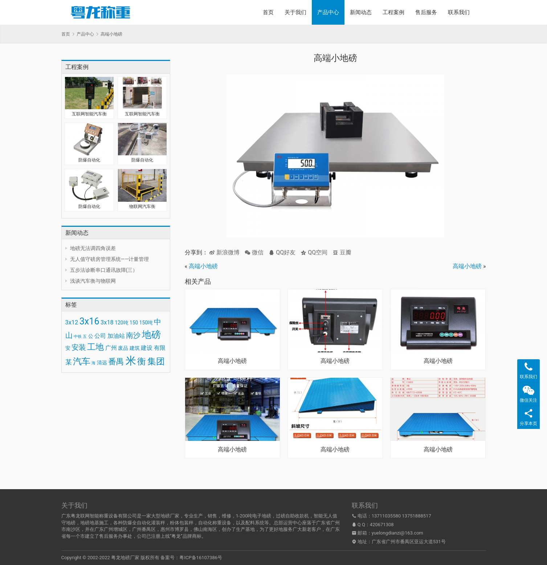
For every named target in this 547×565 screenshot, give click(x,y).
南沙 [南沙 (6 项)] (133, 335)
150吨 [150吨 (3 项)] (146, 323)
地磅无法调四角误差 (93, 248)
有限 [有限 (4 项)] (160, 347)
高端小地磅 (203, 266)
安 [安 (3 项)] (67, 348)
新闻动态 (361, 12)
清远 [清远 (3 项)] (102, 362)
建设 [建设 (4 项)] (146, 347)
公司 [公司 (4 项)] (100, 335)
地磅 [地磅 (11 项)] (151, 334)
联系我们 (459, 12)
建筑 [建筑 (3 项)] (135, 348)
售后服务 (426, 12)
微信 (254, 252)
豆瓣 (341, 252)
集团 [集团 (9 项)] (156, 361)
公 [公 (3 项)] (90, 336)
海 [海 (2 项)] (93, 363)
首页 (268, 12)
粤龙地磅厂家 (125, 557)
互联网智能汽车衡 (89, 113)
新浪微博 (224, 252)
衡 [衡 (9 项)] (141, 361)
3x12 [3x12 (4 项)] (71, 322)
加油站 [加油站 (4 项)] (116, 335)
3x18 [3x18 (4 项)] (107, 322)
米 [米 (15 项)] (131, 361)
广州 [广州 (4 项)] (111, 347)
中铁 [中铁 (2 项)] (78, 336)
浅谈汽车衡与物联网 (93, 281)
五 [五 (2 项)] (85, 336)
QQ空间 (314, 252)
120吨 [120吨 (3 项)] (121, 323)
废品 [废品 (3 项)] (123, 348)
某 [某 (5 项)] (68, 362)
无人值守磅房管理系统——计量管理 (109, 259)
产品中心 (328, 12)
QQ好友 (282, 252)
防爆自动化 (89, 160)
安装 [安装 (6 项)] (79, 347)
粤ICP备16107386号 (200, 557)
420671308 (382, 524)
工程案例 (393, 12)
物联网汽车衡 (142, 206)
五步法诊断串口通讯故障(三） (104, 270)
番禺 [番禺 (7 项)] (116, 361)
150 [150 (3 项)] (134, 323)
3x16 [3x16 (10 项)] (89, 321)
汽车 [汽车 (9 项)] (81, 361)
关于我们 (295, 12)
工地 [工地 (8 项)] (95, 347)
